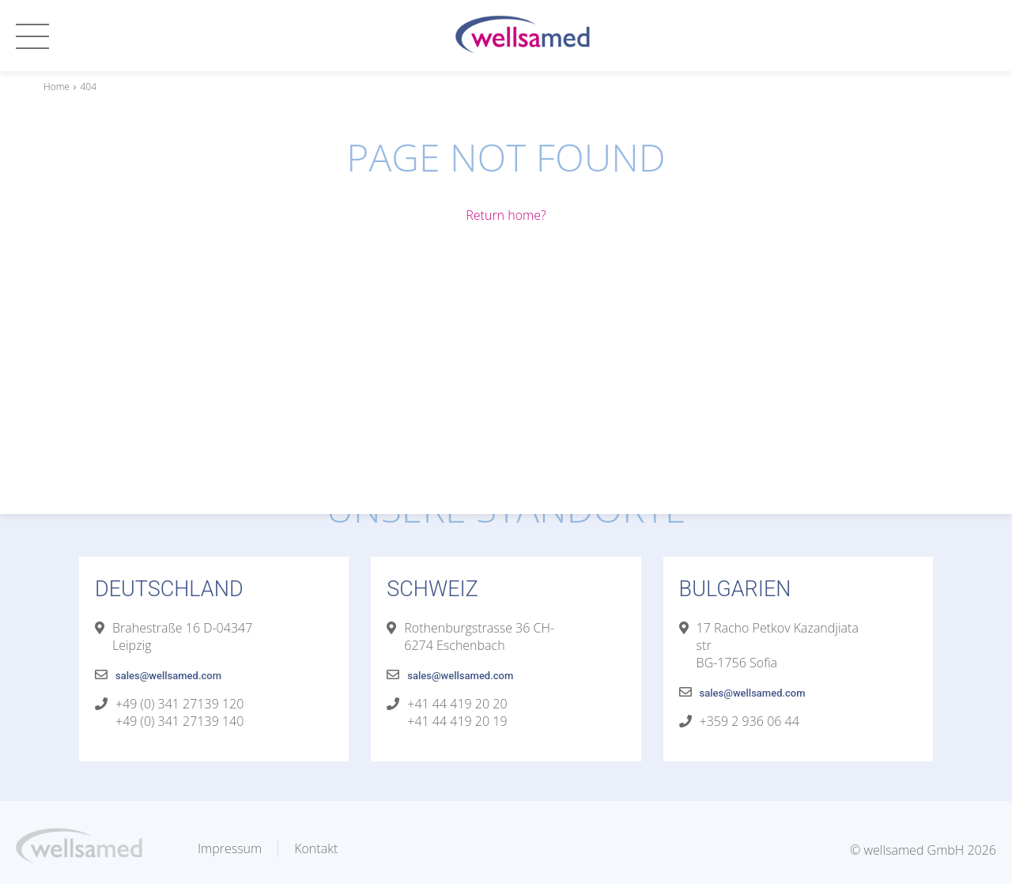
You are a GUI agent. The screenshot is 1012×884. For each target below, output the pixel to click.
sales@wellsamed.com (168, 676)
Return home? (506, 215)
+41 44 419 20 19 (457, 721)
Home (56, 86)
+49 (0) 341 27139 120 (179, 703)
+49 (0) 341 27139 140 (179, 721)
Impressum (230, 848)
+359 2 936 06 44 (749, 721)
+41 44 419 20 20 (457, 703)
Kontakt (316, 848)
